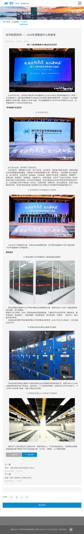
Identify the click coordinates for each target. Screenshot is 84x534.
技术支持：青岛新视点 (59, 529)
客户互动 (6, 22)
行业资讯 (23, 22)
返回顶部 (29, 454)
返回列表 (13, 454)
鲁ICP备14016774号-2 (44, 529)
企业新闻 (15, 22)
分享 (27, 41)
